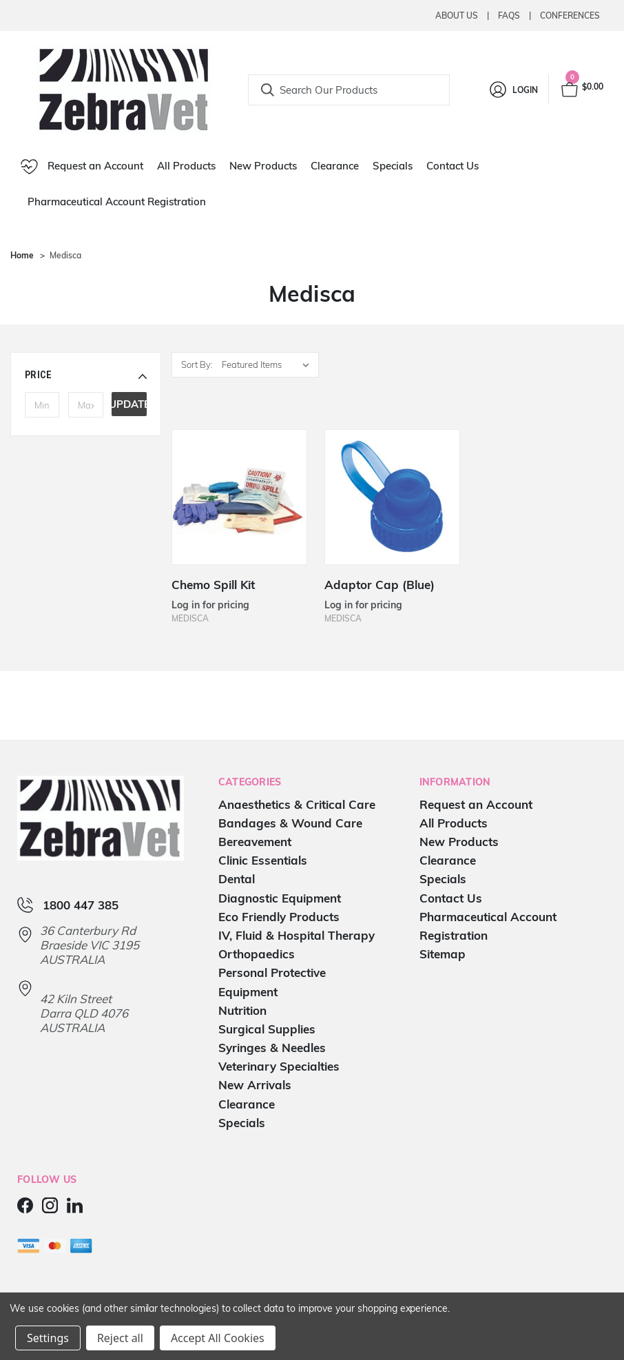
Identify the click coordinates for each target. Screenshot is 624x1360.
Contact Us (452, 165)
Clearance (335, 165)
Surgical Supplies (266, 1029)
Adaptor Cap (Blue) (379, 584)
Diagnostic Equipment (279, 898)
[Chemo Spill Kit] (239, 497)
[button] (86, 375)
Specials (393, 165)
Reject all (120, 1338)
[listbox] (269, 365)
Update (129, 404)
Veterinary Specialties (279, 1066)
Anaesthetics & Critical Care (296, 804)
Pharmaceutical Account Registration (117, 201)
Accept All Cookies (217, 1338)
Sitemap (442, 954)
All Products (186, 165)
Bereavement (254, 841)
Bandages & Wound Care (290, 823)
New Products (263, 165)
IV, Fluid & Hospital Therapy (296, 935)
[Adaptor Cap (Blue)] (392, 497)
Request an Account (82, 166)
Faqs (509, 15)
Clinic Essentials (262, 860)
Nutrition (242, 1010)
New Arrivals (254, 1085)
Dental (236, 879)
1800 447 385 (80, 905)
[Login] (513, 89)
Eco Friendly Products (279, 916)
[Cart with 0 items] (581, 89)
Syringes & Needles (272, 1047)
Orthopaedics (256, 954)
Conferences (570, 15)
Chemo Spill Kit (213, 584)
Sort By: (197, 364)
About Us (456, 15)
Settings (48, 1338)
